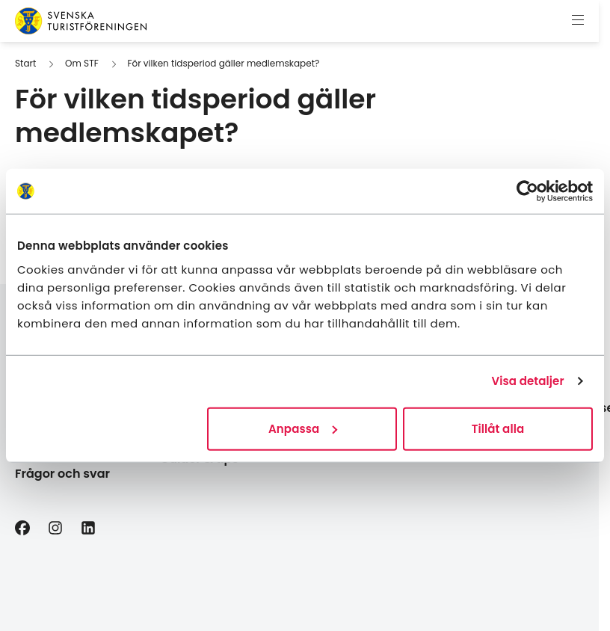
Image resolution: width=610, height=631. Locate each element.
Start (25, 63)
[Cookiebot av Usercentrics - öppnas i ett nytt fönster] (527, 191)
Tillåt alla (498, 428)
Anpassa (302, 428)
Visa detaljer (527, 381)
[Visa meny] (578, 21)
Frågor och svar (62, 473)
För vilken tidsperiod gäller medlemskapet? (223, 63)
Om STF (82, 63)
